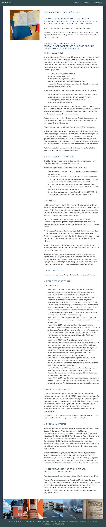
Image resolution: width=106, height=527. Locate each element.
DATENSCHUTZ (58, 524)
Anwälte (76, 3)
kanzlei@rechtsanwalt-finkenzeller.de (84, 521)
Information (98, 3)
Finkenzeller (8, 3)
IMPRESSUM (46, 524)
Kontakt (86, 3)
